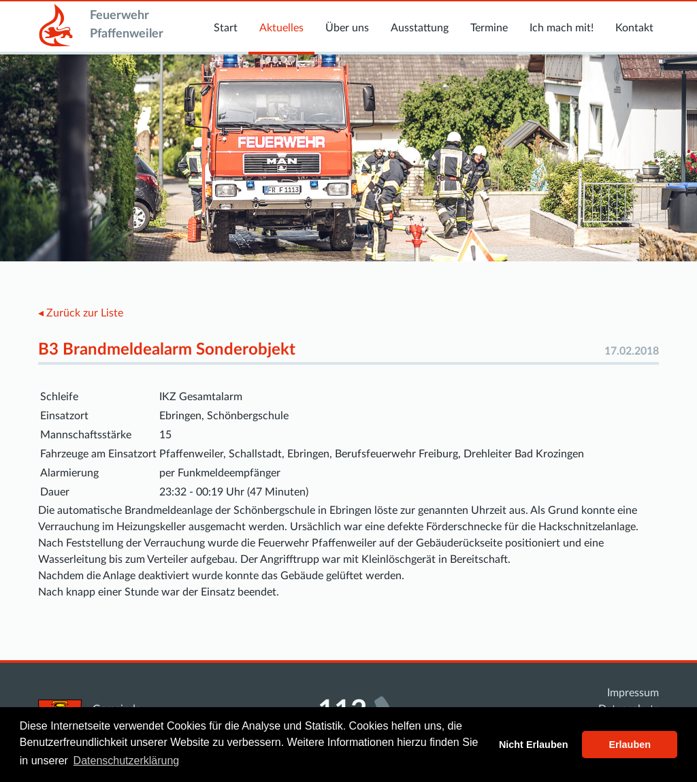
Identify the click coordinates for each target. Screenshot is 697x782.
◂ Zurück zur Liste (80, 313)
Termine (489, 27)
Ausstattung (420, 27)
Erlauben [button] (630, 744)
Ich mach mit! (562, 27)
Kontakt (634, 27)
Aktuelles (281, 27)
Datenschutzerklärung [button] (127, 760)
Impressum (633, 692)
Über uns (347, 27)
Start (226, 27)
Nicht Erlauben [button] (533, 744)
